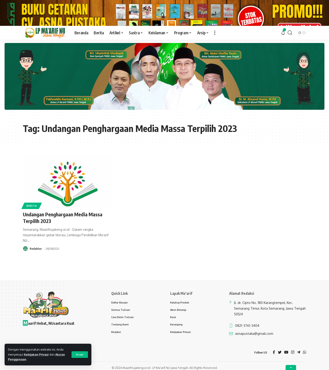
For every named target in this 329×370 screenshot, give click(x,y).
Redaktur (36, 262)
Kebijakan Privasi (36, 354)
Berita (32, 219)
